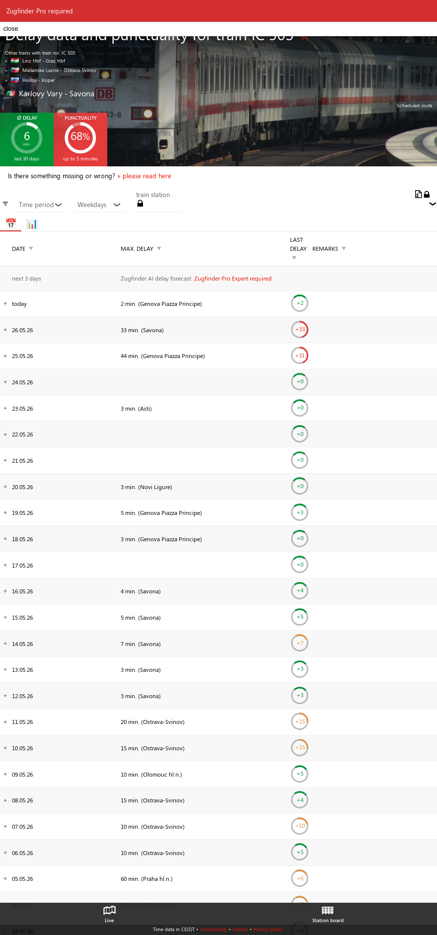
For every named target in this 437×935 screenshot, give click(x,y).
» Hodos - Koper (30, 79)
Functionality (213, 929)
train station (153, 194)
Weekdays (99, 204)
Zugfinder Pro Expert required (233, 278)
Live (109, 912)
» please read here (144, 175)
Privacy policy (268, 929)
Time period (41, 204)
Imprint (240, 929)
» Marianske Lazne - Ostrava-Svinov (50, 70)
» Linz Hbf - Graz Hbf (35, 60)
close (10, 28)
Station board (328, 912)
